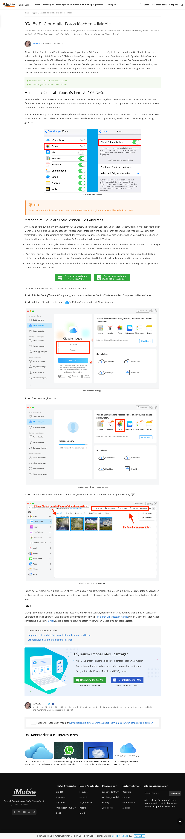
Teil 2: (47, 84)
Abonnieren (175, 793)
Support (173, 4)
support (34, 13)
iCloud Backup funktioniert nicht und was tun (128, 754)
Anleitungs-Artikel (110, 797)
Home (27, 13)
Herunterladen (159, 4)
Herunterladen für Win (91, 679)
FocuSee (83, 792)
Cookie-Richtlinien (120, 836)
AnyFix (59, 813)
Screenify (83, 797)
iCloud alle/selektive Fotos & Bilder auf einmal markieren (98, 754)
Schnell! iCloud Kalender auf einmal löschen (50, 639)
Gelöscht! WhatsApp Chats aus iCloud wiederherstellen (68, 754)
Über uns (127, 792)
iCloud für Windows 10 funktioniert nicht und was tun (39, 754)
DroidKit (59, 792)
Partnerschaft (129, 802)
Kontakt (126, 797)
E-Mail (51, 620)
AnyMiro (83, 813)
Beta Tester (107, 807)
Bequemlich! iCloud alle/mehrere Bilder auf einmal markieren (59, 635)
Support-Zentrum (110, 792)
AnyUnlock (61, 797)
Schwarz (37, 43)
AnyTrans (60, 802)
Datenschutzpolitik (153, 806)
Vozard (82, 807)
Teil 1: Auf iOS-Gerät (47, 80)
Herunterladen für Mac (129, 679)
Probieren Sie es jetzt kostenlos (112, 616)
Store (146, 4)
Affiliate (126, 807)
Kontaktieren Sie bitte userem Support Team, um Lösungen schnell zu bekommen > (112, 722)
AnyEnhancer (85, 802)
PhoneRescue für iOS (66, 807)
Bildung (105, 802)
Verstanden (139, 836)
